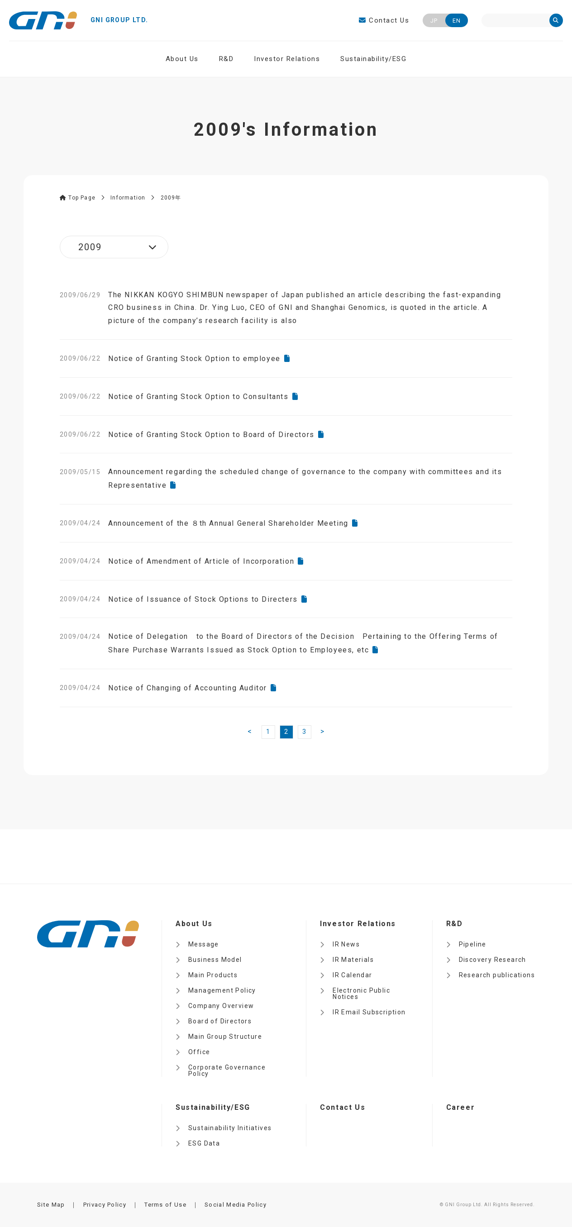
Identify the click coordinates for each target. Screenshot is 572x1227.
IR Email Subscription (369, 1012)
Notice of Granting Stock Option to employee (194, 358)
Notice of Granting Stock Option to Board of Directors (211, 434)
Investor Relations (287, 59)
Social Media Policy (236, 1204)
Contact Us (384, 20)
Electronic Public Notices (361, 993)
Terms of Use (165, 1204)
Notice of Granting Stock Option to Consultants (198, 396)
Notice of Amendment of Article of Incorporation (201, 561)
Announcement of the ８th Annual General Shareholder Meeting (228, 523)
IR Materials (353, 959)
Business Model (215, 959)
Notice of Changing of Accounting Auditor (187, 688)
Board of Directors (220, 1021)
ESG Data (204, 1143)
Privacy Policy (104, 1204)
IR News (346, 944)
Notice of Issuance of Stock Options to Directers (203, 599)
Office (199, 1052)
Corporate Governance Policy (227, 1070)
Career (460, 1107)
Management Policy (222, 990)
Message (203, 944)
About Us (182, 59)
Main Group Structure (225, 1036)
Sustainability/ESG (373, 59)
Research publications (497, 975)
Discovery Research (492, 959)
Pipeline (472, 944)
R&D (226, 59)
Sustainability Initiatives (230, 1128)
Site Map (51, 1204)
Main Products (213, 975)
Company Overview (221, 1006)
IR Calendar (352, 975)
